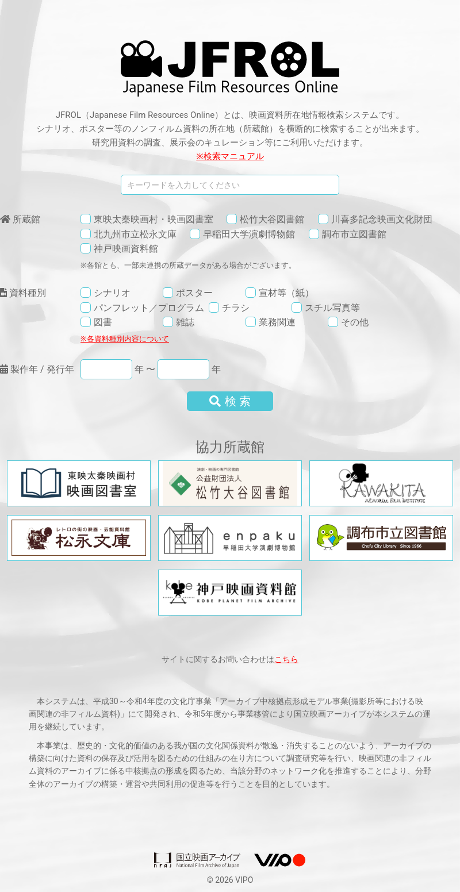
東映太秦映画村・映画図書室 (153, 219)
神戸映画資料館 (126, 248)
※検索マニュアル (230, 156)
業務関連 (277, 322)
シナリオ (112, 292)
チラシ (236, 307)
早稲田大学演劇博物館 (249, 234)
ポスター (194, 292)
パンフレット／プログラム (149, 307)
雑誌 (185, 322)
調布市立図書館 (354, 234)
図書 (103, 322)
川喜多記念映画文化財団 (381, 219)
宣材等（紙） (286, 292)
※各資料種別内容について (124, 338)
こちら (286, 659)
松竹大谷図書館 (272, 219)
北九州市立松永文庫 (135, 234)
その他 (355, 322)
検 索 (230, 401)
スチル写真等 (332, 307)
